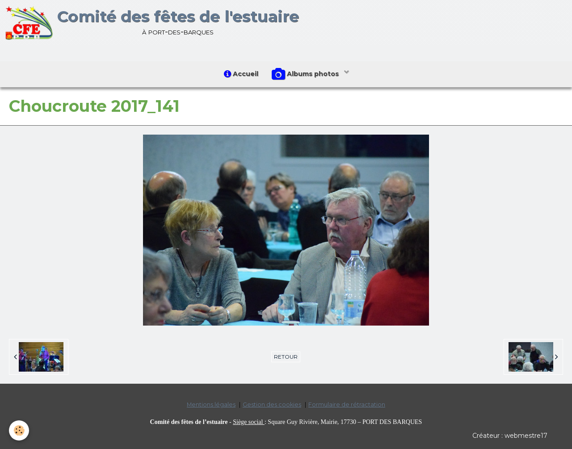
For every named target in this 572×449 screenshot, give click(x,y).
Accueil (241, 74)
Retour (286, 356)
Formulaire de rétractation (346, 404)
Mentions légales (211, 404)
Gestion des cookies (272, 404)
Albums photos (306, 74)
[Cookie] (19, 430)
